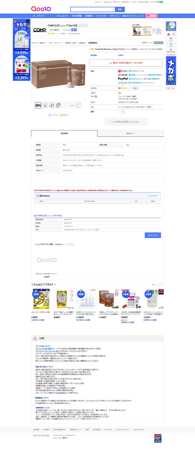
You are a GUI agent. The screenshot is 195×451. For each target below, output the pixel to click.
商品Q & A (130, 133)
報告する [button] (65, 115)
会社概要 (36, 430)
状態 (41, 201)
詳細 (134, 88)
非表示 (155, 195)
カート (171, 41)
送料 (94, 96)
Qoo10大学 (154, 2)
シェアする (54, 115)
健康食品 (82, 43)
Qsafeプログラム (138, 430)
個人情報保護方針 (59, 430)
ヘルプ (133, 2)
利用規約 (46, 430)
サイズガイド (171, 54)
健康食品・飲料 (70, 43)
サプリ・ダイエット (55, 43)
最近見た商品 (171, 52)
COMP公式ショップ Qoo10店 (62, 25)
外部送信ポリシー (76, 430)
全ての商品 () (54, 30)
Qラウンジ (171, 30)
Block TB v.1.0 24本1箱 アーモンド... (47, 274)
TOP (168, 88)
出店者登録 (96, 430)
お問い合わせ (153, 235)
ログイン (98, 2)
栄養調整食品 (92, 43)
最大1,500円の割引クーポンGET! (126, 63)
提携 (87, 430)
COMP (92, 49)
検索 (119, 9)
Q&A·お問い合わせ (74, 34)
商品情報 (64, 133)
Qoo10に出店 (143, 2)
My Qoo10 (108, 2)
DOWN (173, 88)
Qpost (127, 2)
